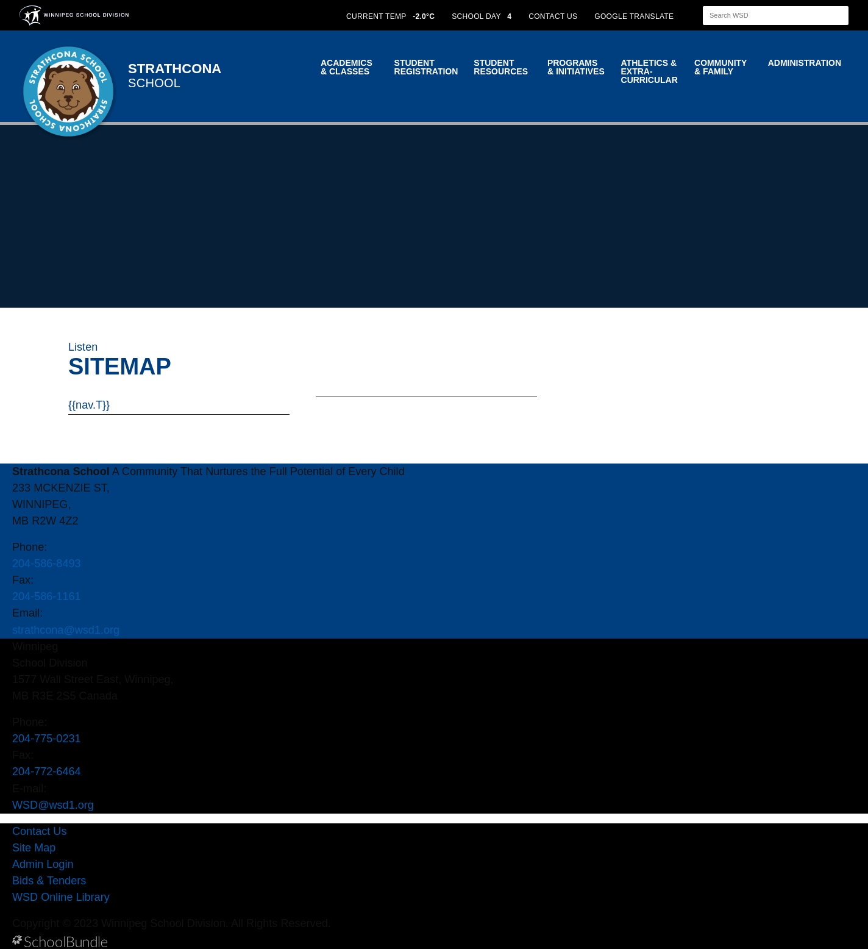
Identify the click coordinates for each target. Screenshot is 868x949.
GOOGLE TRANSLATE (635, 16)
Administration (804, 63)
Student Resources (501, 67)
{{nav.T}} (89, 405)
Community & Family (720, 67)
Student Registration (426, 67)
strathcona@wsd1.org (65, 630)
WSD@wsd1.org (53, 805)
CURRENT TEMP (390, 16)
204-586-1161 (46, 596)
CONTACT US (552, 16)
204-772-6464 (46, 771)
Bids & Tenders (49, 881)
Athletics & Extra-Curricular (649, 71)
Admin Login (43, 864)
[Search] (765, 15)
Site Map (33, 848)
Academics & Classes (346, 67)
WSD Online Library (61, 897)
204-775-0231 (46, 738)
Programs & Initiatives (576, 67)
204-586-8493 (46, 563)
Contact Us (39, 831)
